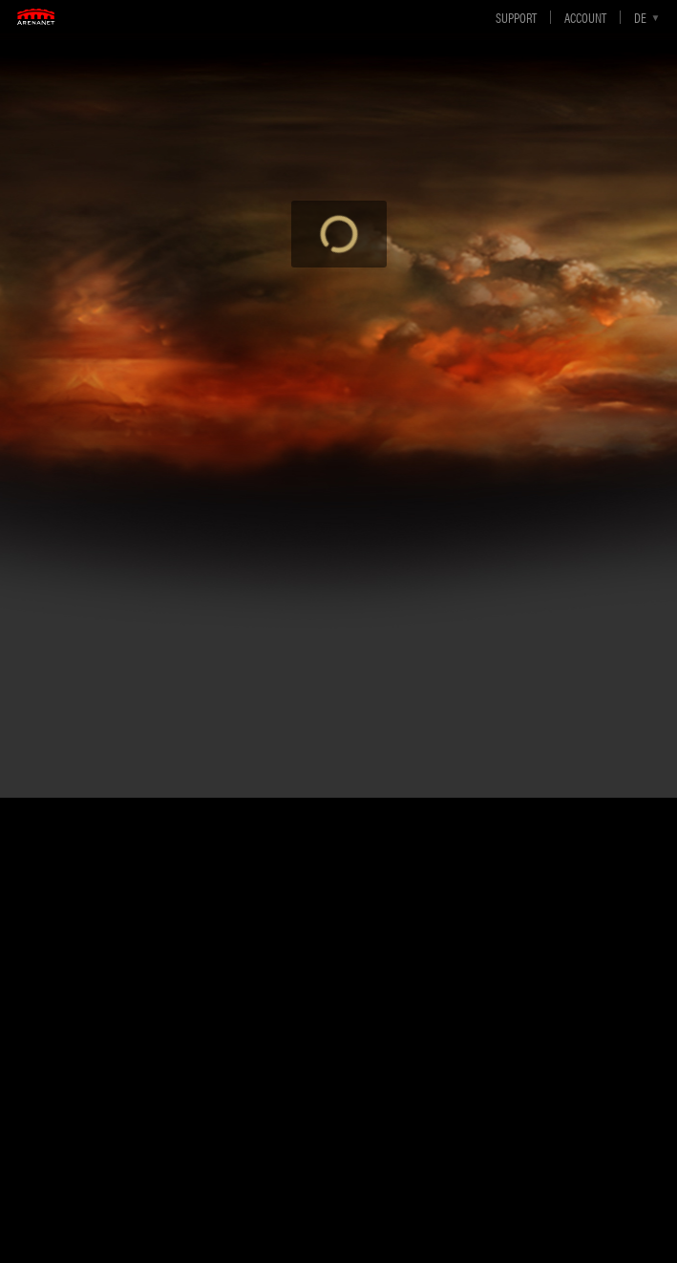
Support (516, 17)
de (640, 17)
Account (585, 17)
